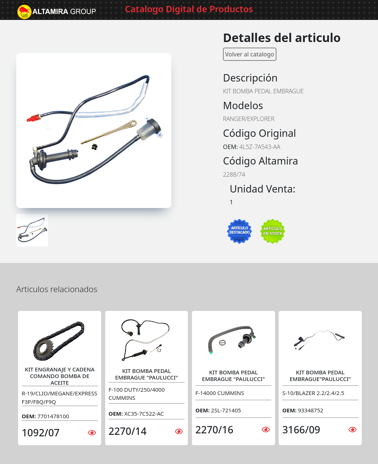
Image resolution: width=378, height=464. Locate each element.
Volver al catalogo (249, 54)
